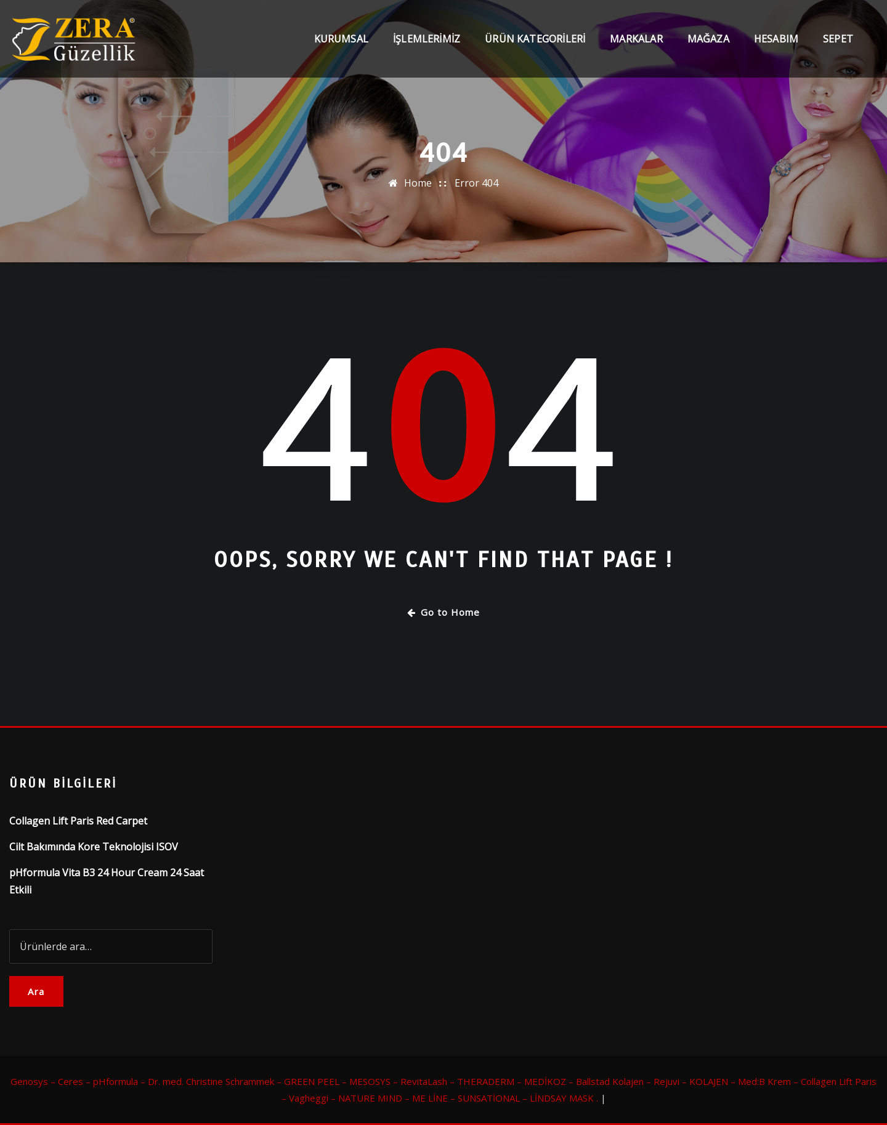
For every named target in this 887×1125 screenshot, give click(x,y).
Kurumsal (341, 44)
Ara (36, 991)
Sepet (838, 44)
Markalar (636, 44)
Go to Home (443, 612)
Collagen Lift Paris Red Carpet (78, 821)
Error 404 (476, 183)
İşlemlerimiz (426, 44)
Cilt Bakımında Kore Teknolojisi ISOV (93, 846)
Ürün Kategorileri (535, 44)
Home (418, 183)
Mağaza (708, 44)
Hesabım (776, 44)
